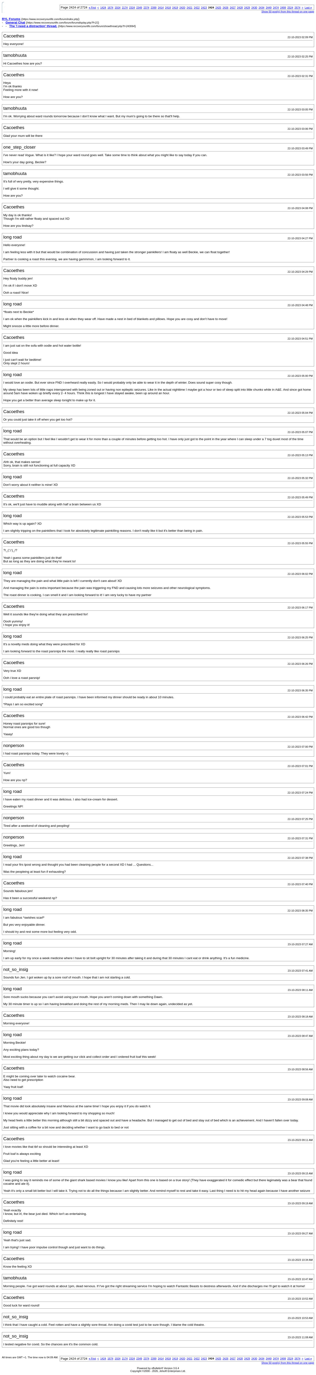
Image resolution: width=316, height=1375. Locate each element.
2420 (182, 7)
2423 (204, 7)
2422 (196, 7)
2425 (218, 7)
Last (308, 7)
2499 (283, 7)
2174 (124, 7)
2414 (161, 7)
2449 (268, 7)
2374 (146, 7)
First (92, 7)
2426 (225, 7)
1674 (110, 7)
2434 (261, 7)
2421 (189, 7)
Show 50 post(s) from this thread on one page (287, 11)
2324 (132, 7)
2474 (276, 7)
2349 (139, 7)
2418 (168, 7)
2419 (175, 7)
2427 (233, 7)
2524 (290, 7)
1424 (103, 7)
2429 (247, 7)
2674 (297, 7)
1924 (117, 7)
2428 (240, 7)
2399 (153, 7)
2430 (254, 7)
